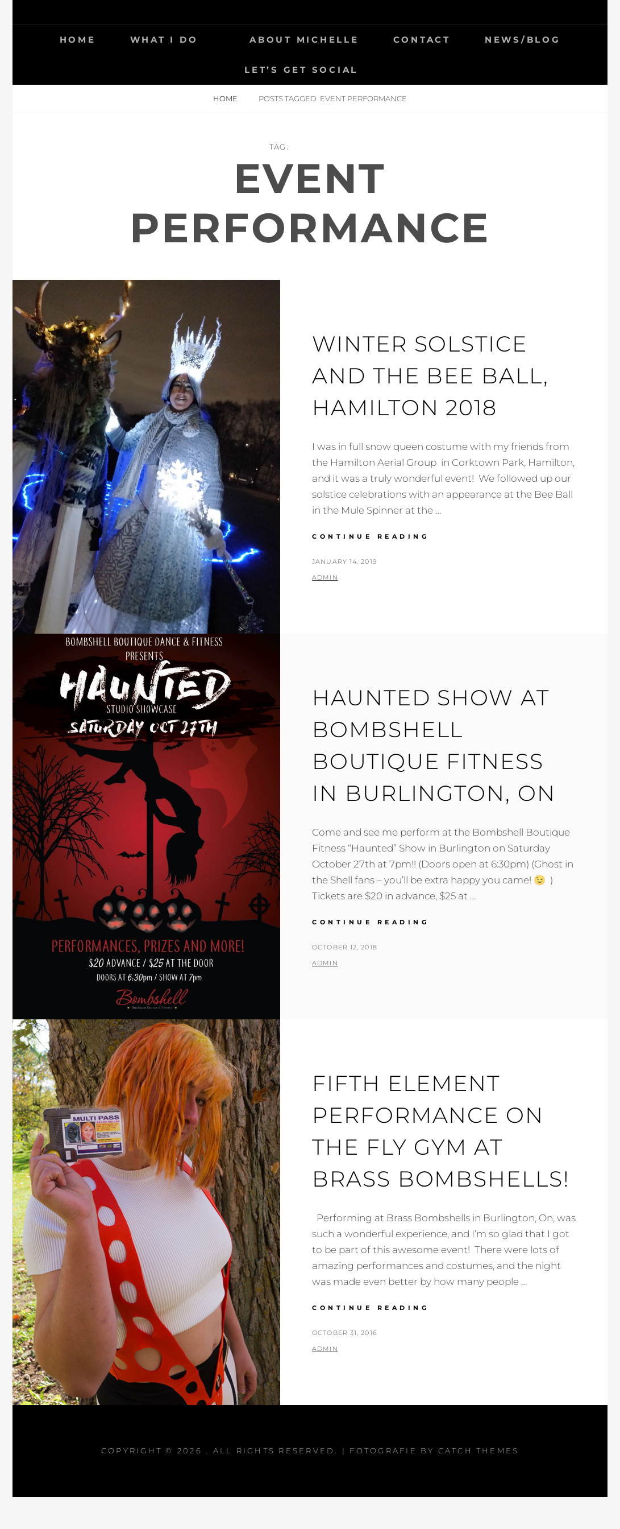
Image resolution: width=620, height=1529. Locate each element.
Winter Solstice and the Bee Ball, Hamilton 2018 (436, 375)
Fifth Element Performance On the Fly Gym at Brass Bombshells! (434, 1146)
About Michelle (304, 39)
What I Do (164, 39)
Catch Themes (478, 1482)
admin (325, 577)
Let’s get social (301, 69)
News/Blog (523, 39)
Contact (422, 39)
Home (78, 39)
